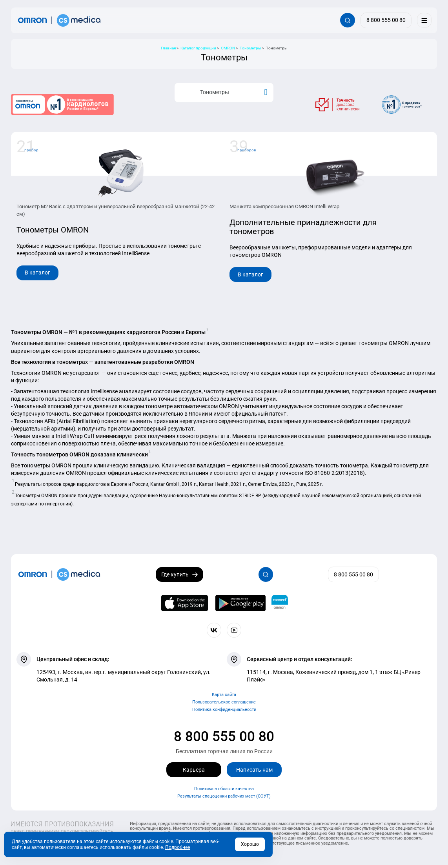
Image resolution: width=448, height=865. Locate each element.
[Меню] (424, 20)
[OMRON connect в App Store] (184, 603)
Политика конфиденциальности (224, 709)
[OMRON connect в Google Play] (240, 603)
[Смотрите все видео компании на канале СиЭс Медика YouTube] (234, 630)
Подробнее (177, 847)
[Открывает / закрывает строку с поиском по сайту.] (347, 20)
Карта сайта (224, 694)
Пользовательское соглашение (224, 702)
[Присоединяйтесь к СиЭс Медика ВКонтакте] (214, 630)
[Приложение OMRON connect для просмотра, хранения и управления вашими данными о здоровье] (279, 603)
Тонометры (224, 92)
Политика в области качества (224, 788)
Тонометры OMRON (52, 229)
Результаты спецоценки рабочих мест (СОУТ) (224, 796)
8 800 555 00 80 (224, 736)
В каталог (37, 272)
